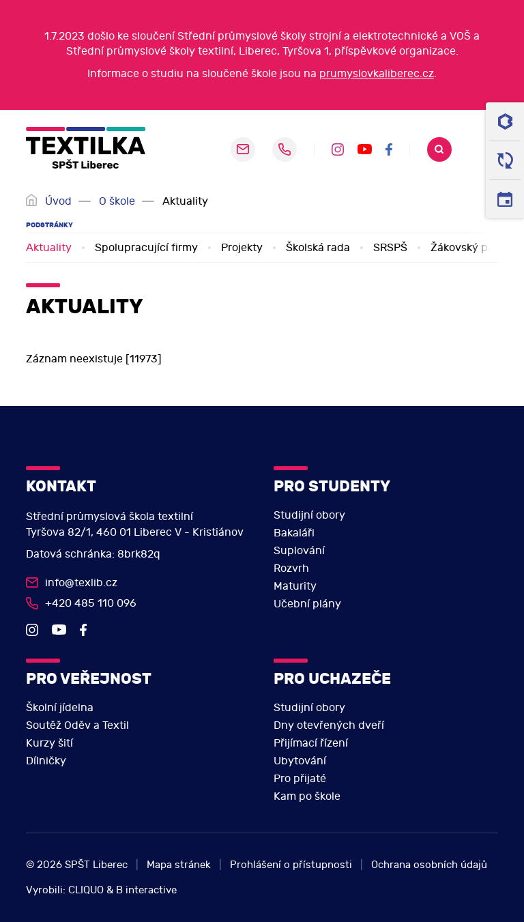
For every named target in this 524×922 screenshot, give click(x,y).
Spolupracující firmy (146, 248)
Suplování (299, 551)
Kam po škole (307, 796)
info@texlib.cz (81, 583)
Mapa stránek (179, 865)
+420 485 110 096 (284, 149)
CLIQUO (86, 890)
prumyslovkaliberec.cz (376, 74)
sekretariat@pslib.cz (243, 149)
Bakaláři (294, 533)
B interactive (146, 890)
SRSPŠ (390, 248)
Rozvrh (291, 568)
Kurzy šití (49, 743)
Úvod (58, 201)
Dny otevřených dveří (329, 725)
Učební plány (307, 604)
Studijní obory (309, 515)
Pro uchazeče (332, 678)
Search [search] (439, 149)
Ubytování (300, 761)
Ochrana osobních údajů (429, 865)
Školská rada (318, 248)
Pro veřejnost (88, 678)
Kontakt (61, 486)
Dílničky (46, 761)
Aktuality (49, 248)
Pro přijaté (300, 779)
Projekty (242, 248)
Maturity (295, 586)
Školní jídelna (59, 708)
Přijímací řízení (311, 743)
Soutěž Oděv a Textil (77, 725)
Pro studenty (332, 486)
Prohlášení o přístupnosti (291, 865)
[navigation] (482, 149)
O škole (117, 201)
